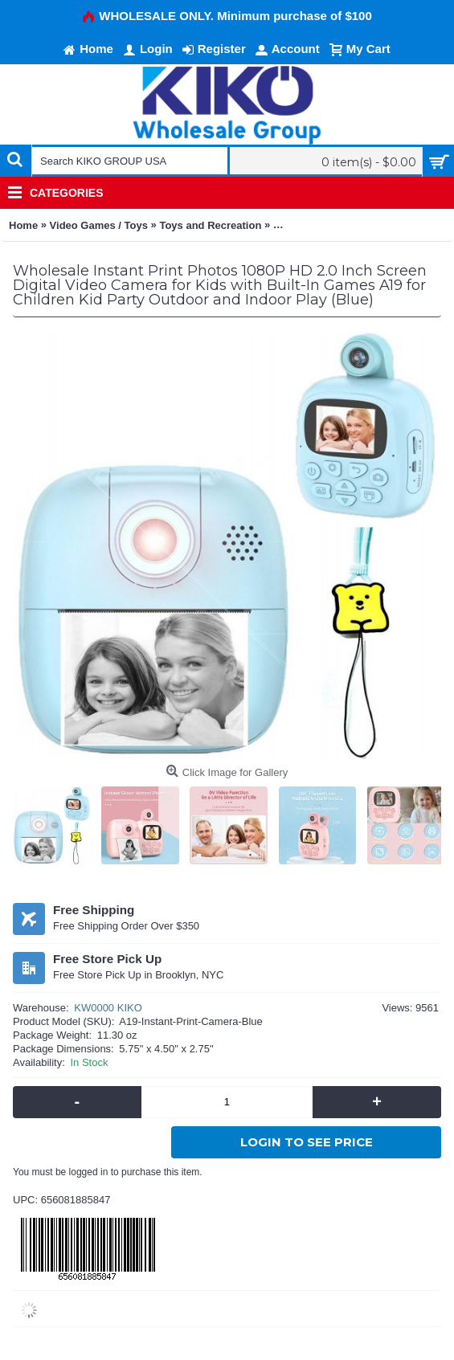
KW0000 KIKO (108, 1008)
